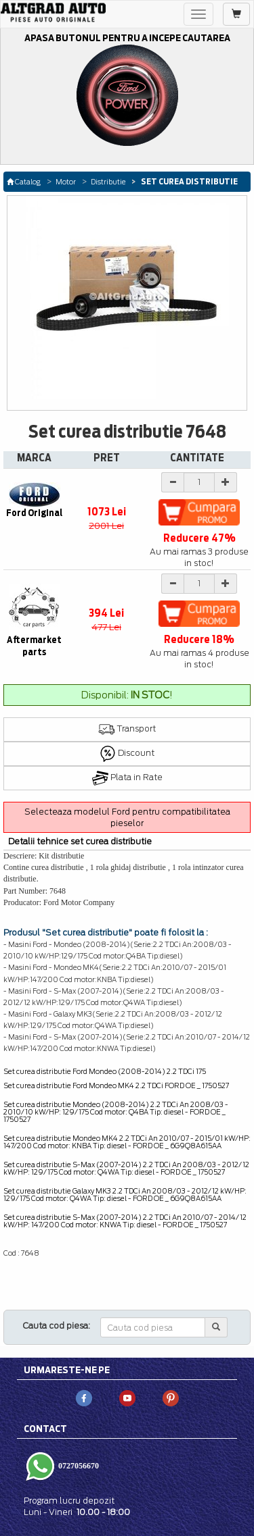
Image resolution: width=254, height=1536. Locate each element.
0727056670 (77, 1465)
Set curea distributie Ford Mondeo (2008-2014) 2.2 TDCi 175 (104, 1071)
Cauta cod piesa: (56, 1326)
